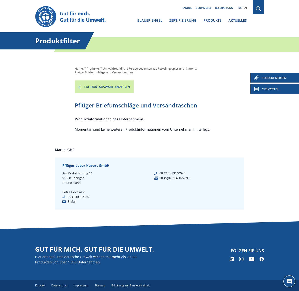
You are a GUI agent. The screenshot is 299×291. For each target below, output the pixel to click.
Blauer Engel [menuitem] (149, 20)
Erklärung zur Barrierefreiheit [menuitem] (130, 285)
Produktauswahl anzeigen (107, 87)
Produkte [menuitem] (212, 20)
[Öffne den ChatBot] (289, 281)
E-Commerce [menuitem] (203, 8)
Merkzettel (270, 89)
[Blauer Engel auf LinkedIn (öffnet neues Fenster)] (232, 259)
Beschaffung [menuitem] (224, 8)
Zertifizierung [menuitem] (182, 20)
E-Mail (72, 202)
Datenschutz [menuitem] (59, 285)
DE (240, 8)
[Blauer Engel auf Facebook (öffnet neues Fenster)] (262, 259)
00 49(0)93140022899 (174, 178)
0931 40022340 (78, 197)
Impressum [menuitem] (81, 285)
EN (245, 8)
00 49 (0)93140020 (172, 173)
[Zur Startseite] (74, 17)
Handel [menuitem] (187, 8)
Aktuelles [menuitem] (237, 20)
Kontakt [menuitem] (40, 285)
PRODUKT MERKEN (274, 78)
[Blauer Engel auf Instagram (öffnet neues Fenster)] (241, 259)
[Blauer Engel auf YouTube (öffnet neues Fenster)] (251, 259)
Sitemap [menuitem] (100, 285)
